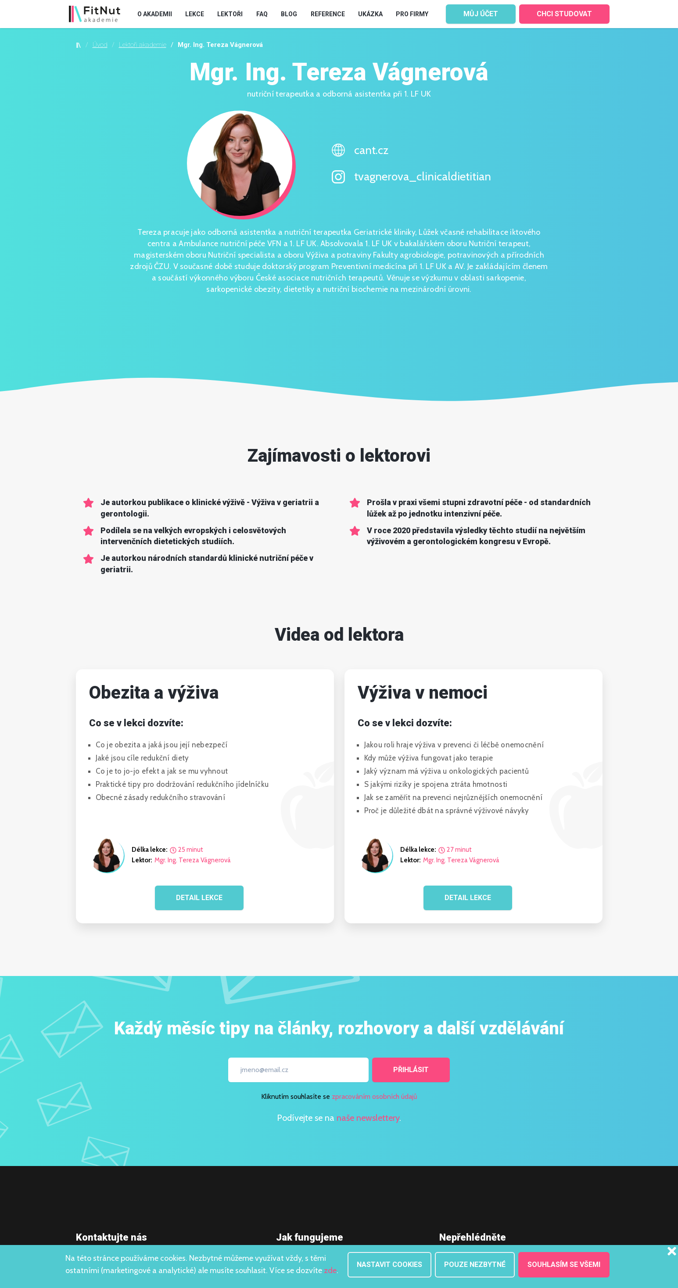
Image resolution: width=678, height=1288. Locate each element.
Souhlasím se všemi (563, 1264)
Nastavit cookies (389, 1264)
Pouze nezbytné (475, 1264)
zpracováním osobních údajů (374, 1096)
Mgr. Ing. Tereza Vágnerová (192, 860)
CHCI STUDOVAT (564, 14)
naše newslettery (368, 1117)
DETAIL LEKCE (199, 897)
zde (330, 1270)
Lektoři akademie (142, 45)
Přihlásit (411, 1070)
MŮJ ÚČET (480, 14)
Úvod (100, 45)
